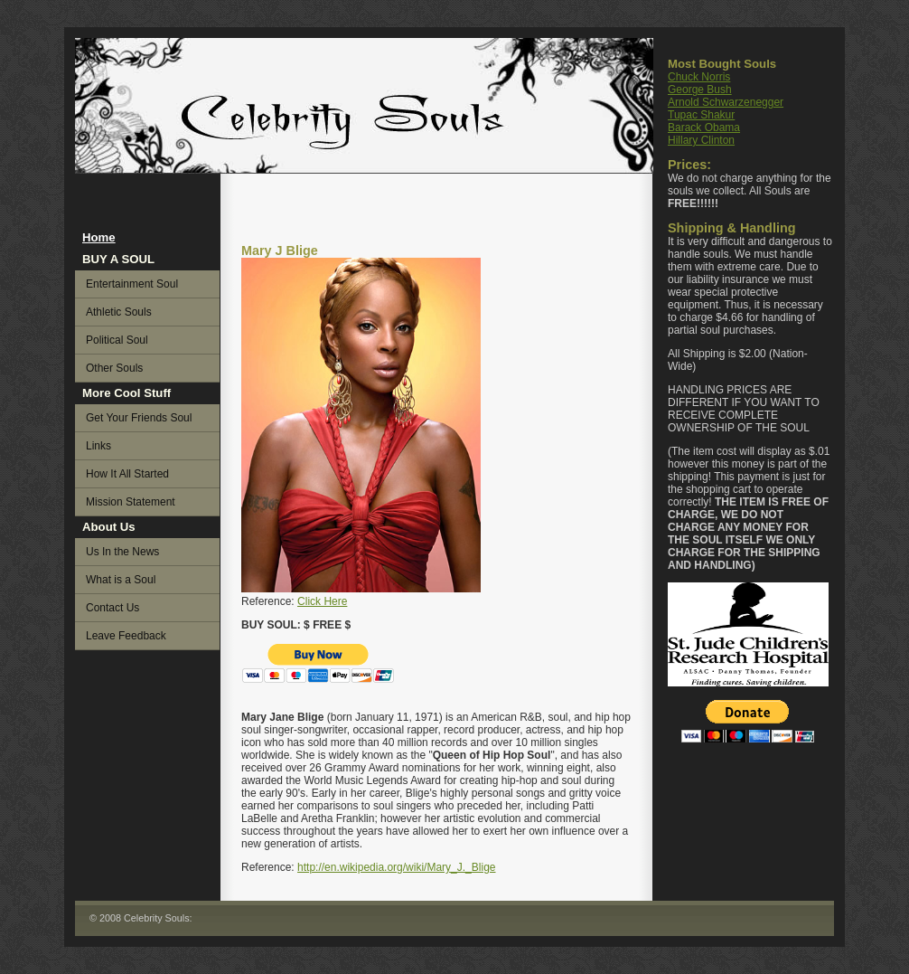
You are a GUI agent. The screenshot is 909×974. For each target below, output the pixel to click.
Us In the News (122, 551)
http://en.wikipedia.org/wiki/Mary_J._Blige (396, 867)
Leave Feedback (126, 635)
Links (98, 446)
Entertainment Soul (132, 284)
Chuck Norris (699, 77)
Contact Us (112, 607)
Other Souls (114, 368)
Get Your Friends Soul (139, 417)
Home (99, 237)
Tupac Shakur (701, 115)
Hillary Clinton (701, 140)
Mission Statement (130, 502)
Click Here (322, 601)
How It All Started (127, 474)
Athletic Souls (119, 312)
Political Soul (117, 340)
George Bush (700, 89)
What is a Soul (120, 579)
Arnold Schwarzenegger (725, 102)
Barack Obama (704, 127)
